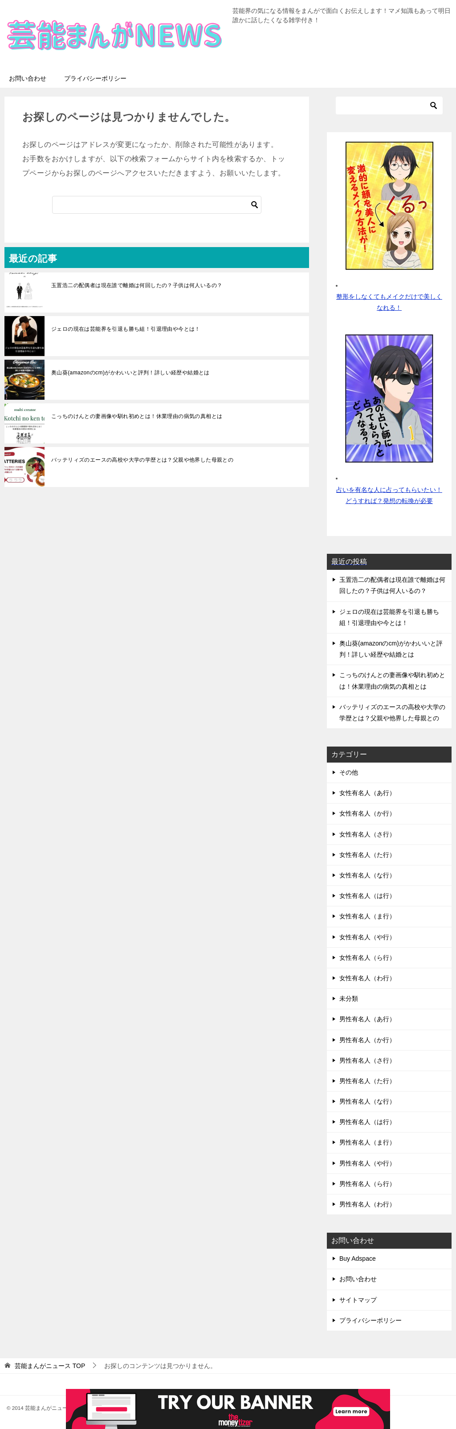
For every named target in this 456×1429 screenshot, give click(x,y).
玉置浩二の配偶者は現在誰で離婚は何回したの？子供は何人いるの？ (136, 285)
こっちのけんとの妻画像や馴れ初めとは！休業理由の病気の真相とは (136, 416)
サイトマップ (358, 1299)
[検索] (156, 205)
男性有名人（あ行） (367, 1019)
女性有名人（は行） (367, 895)
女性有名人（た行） (367, 854)
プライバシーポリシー (95, 78)
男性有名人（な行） (367, 1101)
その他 (348, 772)
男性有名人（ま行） (367, 1142)
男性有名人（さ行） (367, 1060)
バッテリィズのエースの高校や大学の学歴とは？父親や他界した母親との (142, 460)
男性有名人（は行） (367, 1121)
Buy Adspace (357, 1258)
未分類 (348, 998)
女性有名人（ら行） (367, 957)
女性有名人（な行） (367, 875)
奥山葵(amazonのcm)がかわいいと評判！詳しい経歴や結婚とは (130, 372)
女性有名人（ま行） (367, 916)
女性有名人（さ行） (367, 834)
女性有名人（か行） (367, 813)
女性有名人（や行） (367, 937)
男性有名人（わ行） (367, 1204)
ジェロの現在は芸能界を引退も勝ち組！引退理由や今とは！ (125, 329)
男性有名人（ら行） (367, 1183)
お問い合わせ (27, 78)
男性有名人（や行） (367, 1163)
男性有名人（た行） (367, 1080)
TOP (50, 1365)
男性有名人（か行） (367, 1039)
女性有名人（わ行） (367, 978)
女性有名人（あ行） (367, 792)
